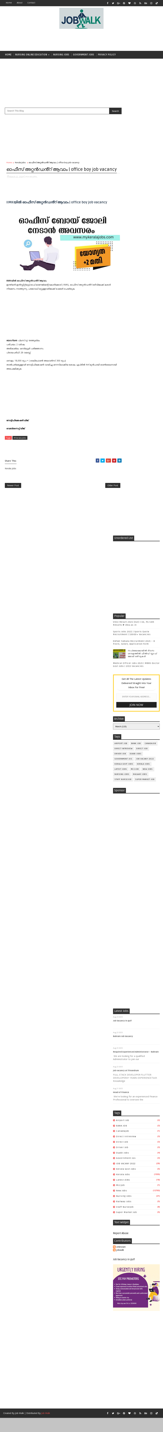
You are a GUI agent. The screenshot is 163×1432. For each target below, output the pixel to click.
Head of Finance (121, 694)
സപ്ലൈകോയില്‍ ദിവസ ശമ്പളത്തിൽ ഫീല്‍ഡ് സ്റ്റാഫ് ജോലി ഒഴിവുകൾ (142, 226)
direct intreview (123, 321)
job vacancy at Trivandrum (126, 673)
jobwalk (120, 852)
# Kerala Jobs (20, 439)
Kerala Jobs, (31, 183)
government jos (123, 331)
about (19, 2)
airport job (121, 316)
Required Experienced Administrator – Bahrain (136, 654)
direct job (142, 321)
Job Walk (19, 1015)
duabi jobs (135, 326)
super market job (144, 352)
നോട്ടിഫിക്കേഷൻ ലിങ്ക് (17, 421)
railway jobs (140, 347)
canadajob (150, 316)
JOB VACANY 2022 (145, 331)
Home (9, 2)
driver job (120, 326)
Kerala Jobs (20, 163)
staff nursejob (123, 352)
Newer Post (13, 487)
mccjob (135, 342)
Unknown (121, 849)
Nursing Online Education (31, 54)
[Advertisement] (81, 40)
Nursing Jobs (61, 54)
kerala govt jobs (124, 337)
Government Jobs (83, 54)
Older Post (102, 487)
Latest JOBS (121, 342)
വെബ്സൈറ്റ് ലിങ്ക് (15, 429)
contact (31, 2)
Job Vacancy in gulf (122, 623)
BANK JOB (136, 316)
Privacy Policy (107, 54)
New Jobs (148, 342)
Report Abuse (120, 835)
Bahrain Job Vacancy (123, 638)
